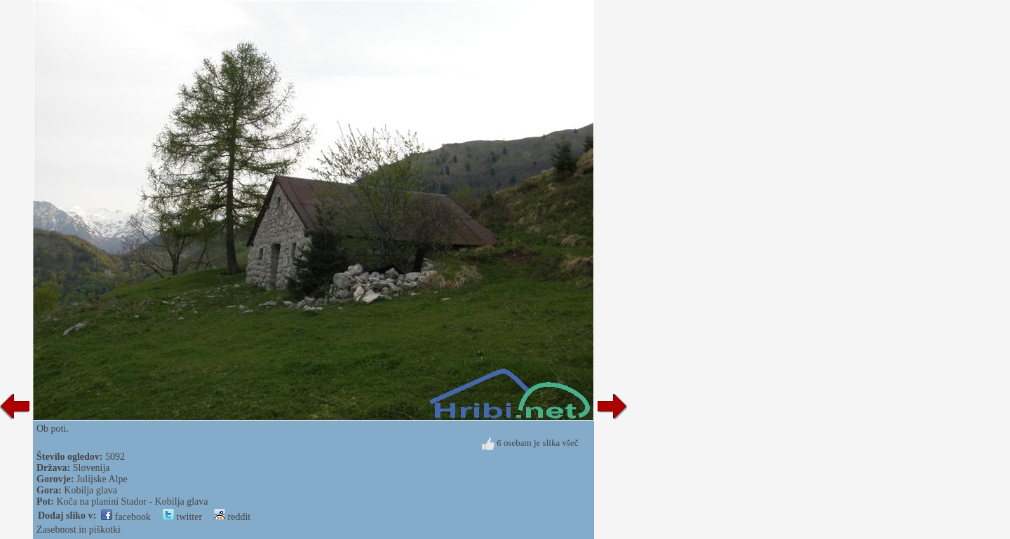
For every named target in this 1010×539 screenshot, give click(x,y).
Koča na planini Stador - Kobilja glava (132, 501)
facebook (126, 517)
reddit (232, 517)
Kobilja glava (90, 490)
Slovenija (91, 468)
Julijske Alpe (102, 479)
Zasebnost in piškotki (78, 529)
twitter (182, 517)
